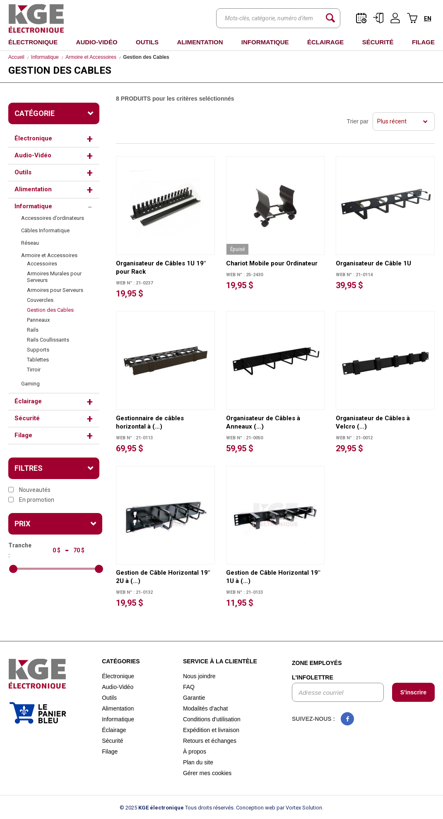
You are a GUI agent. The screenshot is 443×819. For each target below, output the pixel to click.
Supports (38, 350)
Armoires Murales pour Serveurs (54, 276)
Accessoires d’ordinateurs (52, 218)
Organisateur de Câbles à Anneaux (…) (263, 422)
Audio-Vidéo (97, 42)
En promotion (31, 499)
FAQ (189, 687)
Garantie (194, 697)
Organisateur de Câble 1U (373, 263)
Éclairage (325, 42)
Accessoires (42, 263)
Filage (423, 42)
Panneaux (38, 320)
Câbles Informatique (45, 230)
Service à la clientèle (220, 661)
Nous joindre (199, 676)
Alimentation (200, 42)
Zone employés (317, 663)
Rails (33, 330)
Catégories (121, 661)
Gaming (30, 384)
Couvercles (40, 300)
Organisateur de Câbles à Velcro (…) (373, 422)
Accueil (16, 57)
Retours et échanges (209, 740)
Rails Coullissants (48, 340)
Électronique (33, 42)
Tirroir (34, 369)
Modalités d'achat (205, 708)
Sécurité (378, 42)
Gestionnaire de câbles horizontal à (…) (150, 422)
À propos (194, 751)
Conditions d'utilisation (212, 719)
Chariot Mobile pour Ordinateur (272, 263)
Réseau (30, 243)
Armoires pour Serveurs (55, 290)
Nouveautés (29, 490)
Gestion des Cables (50, 310)
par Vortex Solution (299, 808)
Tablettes (38, 360)
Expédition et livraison (211, 730)
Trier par (357, 121)
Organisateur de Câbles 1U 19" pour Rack (161, 267)
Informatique (265, 42)
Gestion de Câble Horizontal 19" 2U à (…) (163, 577)
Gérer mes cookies (207, 773)
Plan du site (198, 762)
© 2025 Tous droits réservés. (177, 808)
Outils (147, 42)
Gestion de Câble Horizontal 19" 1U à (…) (273, 577)
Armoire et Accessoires (90, 57)
